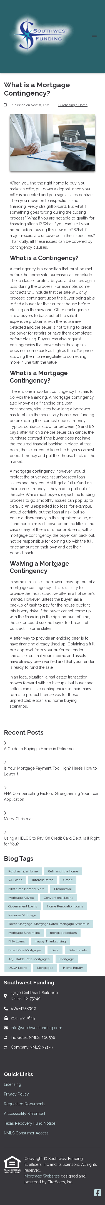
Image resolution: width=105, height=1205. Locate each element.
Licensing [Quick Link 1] (12, 1084)
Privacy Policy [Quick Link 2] (16, 1094)
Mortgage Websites (42, 1176)
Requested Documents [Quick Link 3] (24, 1104)
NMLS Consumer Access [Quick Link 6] (26, 1133)
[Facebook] (97, 1193)
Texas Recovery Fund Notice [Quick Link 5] (29, 1123)
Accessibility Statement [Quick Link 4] (24, 1113)
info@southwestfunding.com (36, 1028)
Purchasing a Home (73, 105)
